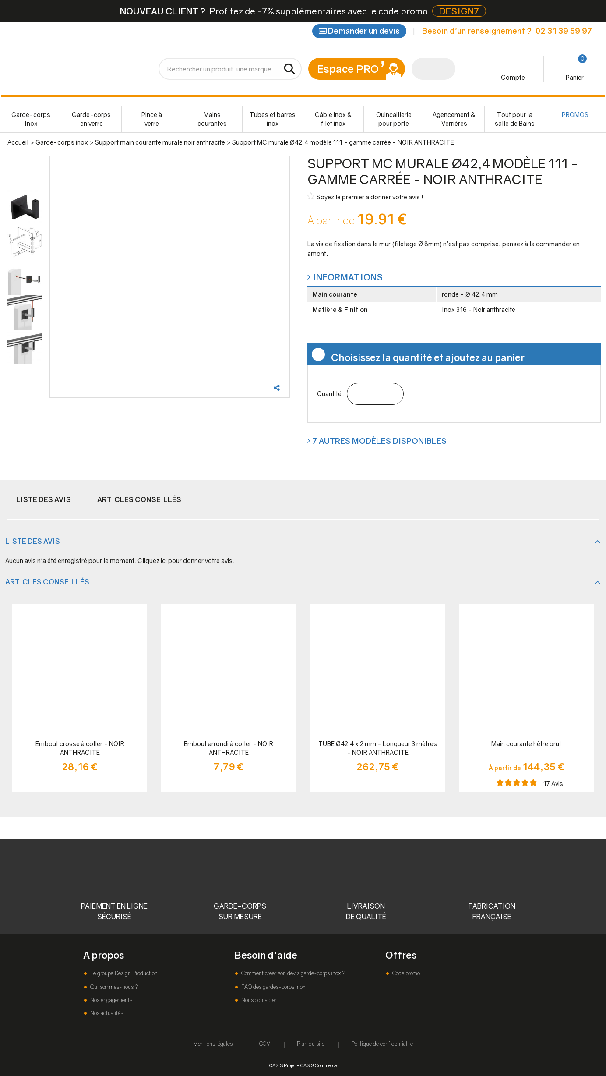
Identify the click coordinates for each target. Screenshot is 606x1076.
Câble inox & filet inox (333, 119)
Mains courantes (212, 119)
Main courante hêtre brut (526, 743)
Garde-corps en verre (91, 119)
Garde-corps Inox (30, 119)
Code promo (405, 973)
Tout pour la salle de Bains (515, 119)
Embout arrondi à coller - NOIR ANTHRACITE (228, 748)
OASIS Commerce (318, 1065)
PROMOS (575, 114)
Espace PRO (348, 68)
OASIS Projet (282, 1065)
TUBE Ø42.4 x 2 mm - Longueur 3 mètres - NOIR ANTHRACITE (377, 748)
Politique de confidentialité (382, 1044)
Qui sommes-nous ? (113, 987)
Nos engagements (110, 1000)
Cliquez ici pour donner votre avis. (185, 560)
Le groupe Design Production (123, 973)
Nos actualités (106, 1013)
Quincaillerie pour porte (394, 119)
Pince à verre (151, 119)
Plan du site (310, 1044)
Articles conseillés (139, 499)
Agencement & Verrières (454, 119)
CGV (264, 1044)
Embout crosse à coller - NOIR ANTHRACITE (79, 748)
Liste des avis (43, 499)
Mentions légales (213, 1044)
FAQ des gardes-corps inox (272, 987)
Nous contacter (258, 1000)
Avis (553, 783)
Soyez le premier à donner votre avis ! (365, 196)
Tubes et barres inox (273, 119)
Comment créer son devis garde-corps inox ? (292, 973)
